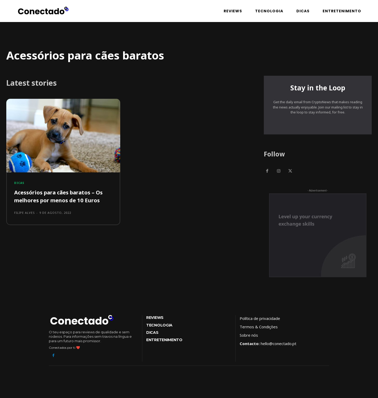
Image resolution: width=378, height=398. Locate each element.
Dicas (19, 183)
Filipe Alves (24, 214)
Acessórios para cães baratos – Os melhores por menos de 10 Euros (63, 197)
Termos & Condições (259, 328)
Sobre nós (249, 337)
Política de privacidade (260, 320)
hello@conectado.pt (278, 345)
